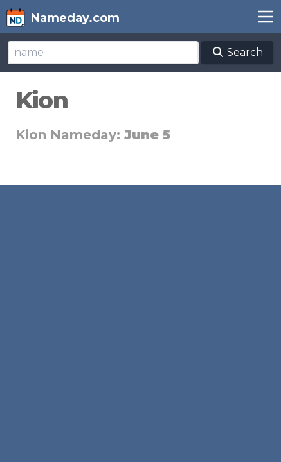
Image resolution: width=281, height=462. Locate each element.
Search (237, 52)
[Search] (103, 52)
